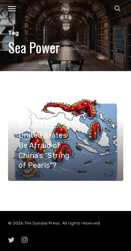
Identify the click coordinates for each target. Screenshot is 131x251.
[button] (12, 8)
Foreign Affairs (37, 113)
